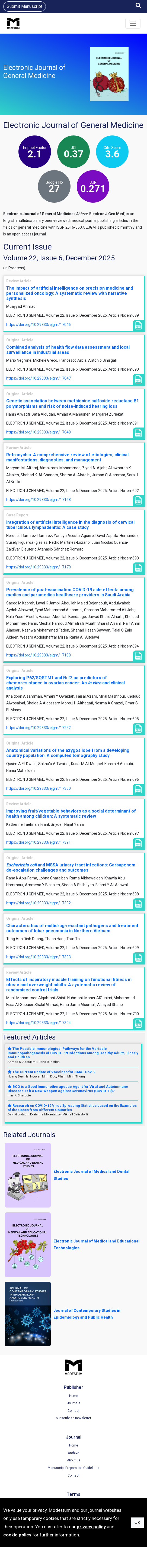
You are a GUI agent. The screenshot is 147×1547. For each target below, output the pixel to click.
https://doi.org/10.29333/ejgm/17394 (38, 1023)
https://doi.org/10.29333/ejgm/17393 (38, 957)
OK (137, 1522)
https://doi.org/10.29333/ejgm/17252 (38, 728)
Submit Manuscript (24, 6)
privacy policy (91, 1526)
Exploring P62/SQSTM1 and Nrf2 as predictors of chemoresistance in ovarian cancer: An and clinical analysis (65, 683)
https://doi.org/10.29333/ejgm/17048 (38, 432)
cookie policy (17, 1535)
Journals (73, 1403)
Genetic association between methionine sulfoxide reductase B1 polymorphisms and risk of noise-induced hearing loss (72, 403)
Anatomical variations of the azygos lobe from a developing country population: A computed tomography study (67, 753)
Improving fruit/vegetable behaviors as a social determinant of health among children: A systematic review (71, 813)
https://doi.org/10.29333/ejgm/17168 (38, 499)
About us (73, 1460)
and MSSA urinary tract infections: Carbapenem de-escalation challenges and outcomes (70, 867)
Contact (73, 1411)
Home (73, 1396)
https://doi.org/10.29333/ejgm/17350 (38, 788)
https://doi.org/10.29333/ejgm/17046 (38, 324)
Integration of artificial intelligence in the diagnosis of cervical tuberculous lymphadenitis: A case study (70, 525)
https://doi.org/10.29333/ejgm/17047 (38, 378)
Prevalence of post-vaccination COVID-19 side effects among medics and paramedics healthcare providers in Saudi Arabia (70, 592)
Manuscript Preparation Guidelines (73, 1468)
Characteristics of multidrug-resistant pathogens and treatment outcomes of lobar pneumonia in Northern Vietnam (72, 928)
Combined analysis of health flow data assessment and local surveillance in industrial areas (68, 350)
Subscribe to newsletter (73, 1418)
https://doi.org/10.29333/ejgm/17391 (38, 842)
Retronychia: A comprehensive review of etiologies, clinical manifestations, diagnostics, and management (67, 457)
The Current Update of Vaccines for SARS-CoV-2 (51, 1072)
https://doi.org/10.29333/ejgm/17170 (38, 567)
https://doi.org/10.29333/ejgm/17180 (38, 655)
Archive (73, 1453)
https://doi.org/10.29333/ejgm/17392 (38, 903)
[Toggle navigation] (132, 23)
